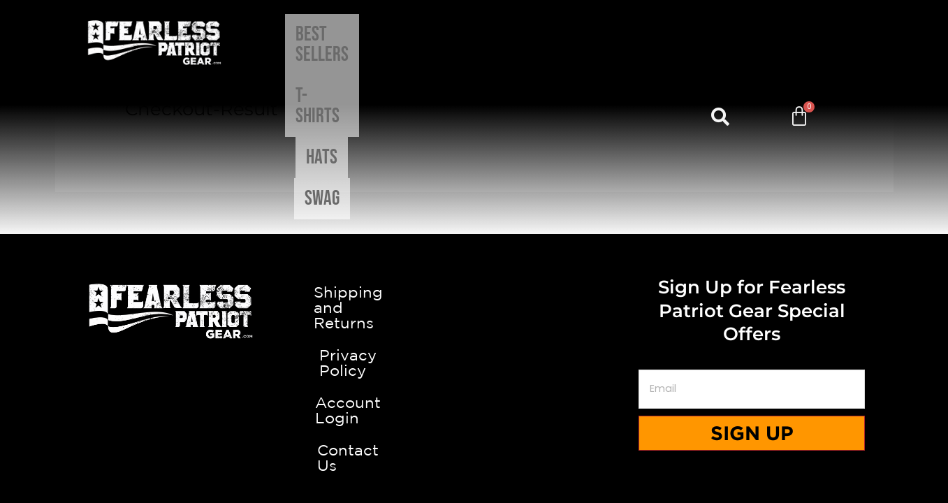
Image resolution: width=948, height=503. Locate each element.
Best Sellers (379, 42)
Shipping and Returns (474, 302)
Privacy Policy (473, 343)
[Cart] (799, 42)
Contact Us (474, 425)
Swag (591, 42)
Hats (537, 42)
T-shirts (472, 42)
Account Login (473, 384)
